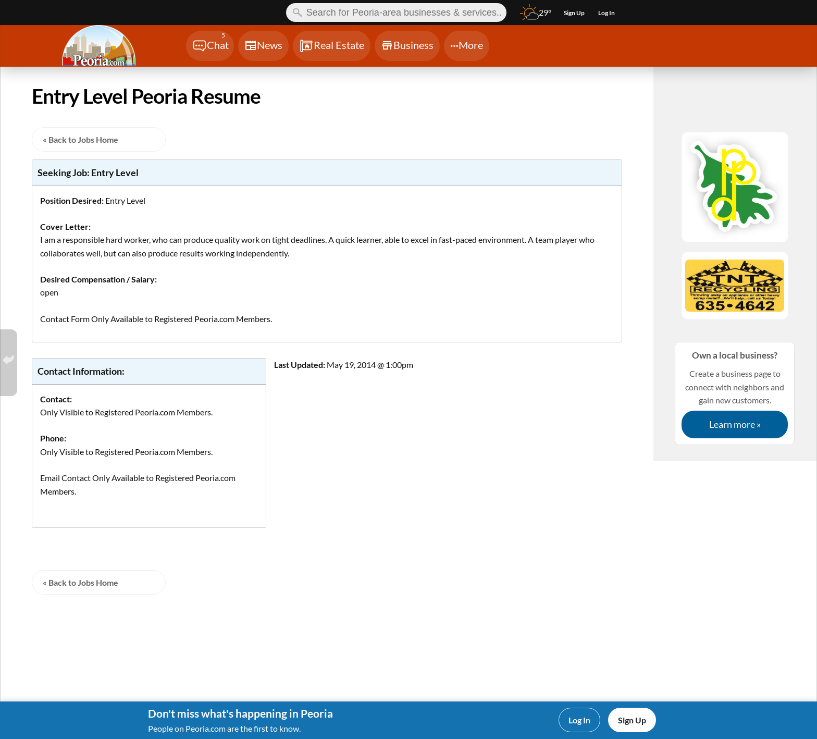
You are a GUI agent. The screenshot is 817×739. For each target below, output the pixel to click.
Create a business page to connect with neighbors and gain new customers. (735, 393)
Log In (579, 720)
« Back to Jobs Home (80, 139)
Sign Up (632, 720)
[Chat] (210, 46)
